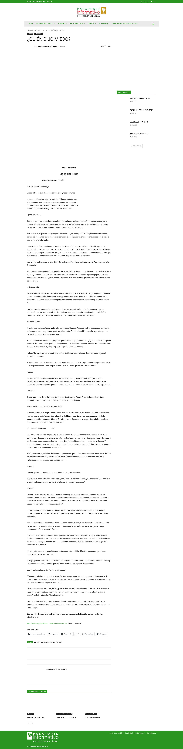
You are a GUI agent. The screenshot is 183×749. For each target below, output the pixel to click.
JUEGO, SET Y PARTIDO (92, 717)
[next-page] (32, 723)
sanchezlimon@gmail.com (37, 623)
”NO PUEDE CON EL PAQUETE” (66, 717)
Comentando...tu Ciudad (64, 714)
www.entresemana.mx (58, 623)
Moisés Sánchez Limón (47, 47)
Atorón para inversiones (139, 134)
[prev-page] (28, 723)
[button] (153, 24)
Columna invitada (90, 714)
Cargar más (136, 146)
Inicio (29, 30)
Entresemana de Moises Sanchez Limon (47, 642)
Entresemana (43, 30)
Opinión (35, 30)
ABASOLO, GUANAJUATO (36, 717)
